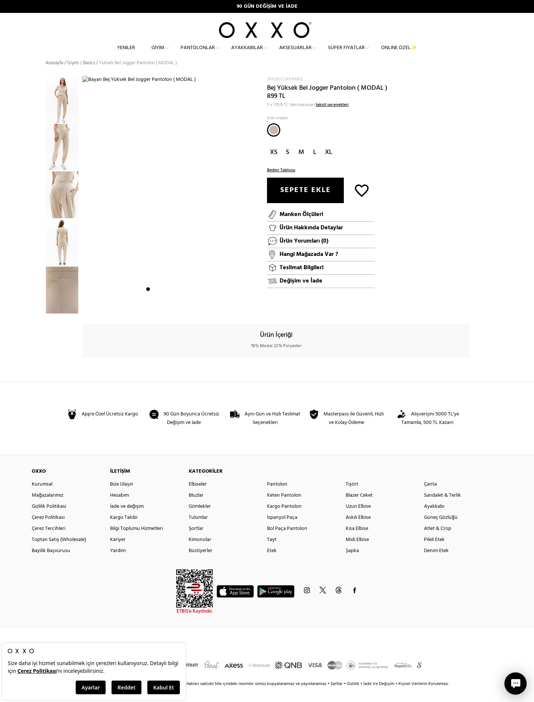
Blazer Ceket (359, 508)
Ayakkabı (434, 519)
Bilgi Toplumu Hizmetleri (136, 541)
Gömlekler (200, 519)
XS (273, 165)
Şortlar (196, 541)
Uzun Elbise (358, 519)
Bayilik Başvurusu (51, 563)
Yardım (118, 563)
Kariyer (118, 552)
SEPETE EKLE (305, 203)
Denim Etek (436, 563)
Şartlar (337, 696)
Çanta (430, 497)
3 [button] (161, 307)
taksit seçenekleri (332, 117)
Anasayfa (54, 75)
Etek (272, 563)
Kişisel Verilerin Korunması (423, 696)
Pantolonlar (198, 53)
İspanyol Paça (282, 530)
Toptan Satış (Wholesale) (59, 552)
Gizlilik (353, 696)
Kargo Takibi (123, 530)
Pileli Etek (434, 552)
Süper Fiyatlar (346, 53)
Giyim (157, 53)
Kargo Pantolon (284, 519)
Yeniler (126, 53)
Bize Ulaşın (121, 497)
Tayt (272, 552)
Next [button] (86, 203)
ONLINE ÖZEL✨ (399, 53)
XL (328, 165)
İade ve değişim (127, 519)
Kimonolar (200, 552)
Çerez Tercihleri (48, 541)
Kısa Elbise (357, 541)
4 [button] (168, 307)
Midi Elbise (357, 552)
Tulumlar (198, 530)
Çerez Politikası (48, 530)
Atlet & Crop (437, 541)
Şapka (352, 563)
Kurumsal (42, 497)
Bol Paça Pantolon (287, 541)
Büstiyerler (200, 563)
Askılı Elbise (358, 530)
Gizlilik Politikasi (49, 519)
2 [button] (155, 307)
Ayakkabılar (247, 53)
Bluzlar (196, 508)
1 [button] (148, 307)
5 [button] (175, 307)
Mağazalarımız (47, 508)
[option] (63, 112)
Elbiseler (198, 497)
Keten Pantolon (284, 508)
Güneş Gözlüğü (441, 530)
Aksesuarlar (295, 53)
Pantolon (277, 497)
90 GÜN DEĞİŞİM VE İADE (267, 6)
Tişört (352, 497)
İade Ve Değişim (378, 696)
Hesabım (119, 508)
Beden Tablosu (281, 182)
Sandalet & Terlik (442, 508)
